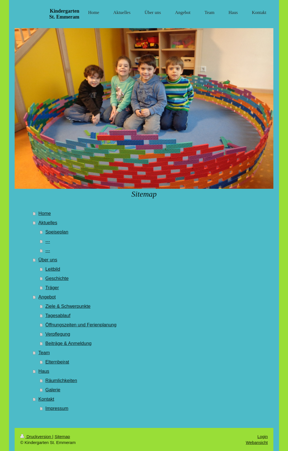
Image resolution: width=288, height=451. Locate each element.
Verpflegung (57, 333)
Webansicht (257, 442)
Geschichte (57, 278)
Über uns (48, 259)
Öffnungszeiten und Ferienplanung (80, 324)
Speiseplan (56, 231)
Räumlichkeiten (61, 380)
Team (44, 352)
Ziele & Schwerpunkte (68, 306)
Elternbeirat (57, 361)
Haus (44, 371)
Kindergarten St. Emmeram (64, 14)
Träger (52, 287)
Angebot (47, 296)
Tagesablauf (57, 315)
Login (262, 436)
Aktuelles (48, 222)
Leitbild (52, 269)
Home (45, 213)
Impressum (56, 408)
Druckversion (36, 436)
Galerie (52, 389)
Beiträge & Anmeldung (68, 343)
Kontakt (46, 398)
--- (47, 241)
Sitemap (62, 436)
